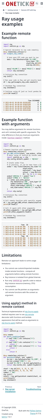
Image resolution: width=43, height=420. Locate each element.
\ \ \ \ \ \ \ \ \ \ (22, 235)
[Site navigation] (3, 3)
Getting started (13, 10)
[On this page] (41, 3)
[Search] (37, 3)
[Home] (3, 10)
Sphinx (4, 417)
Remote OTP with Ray (28, 10)
